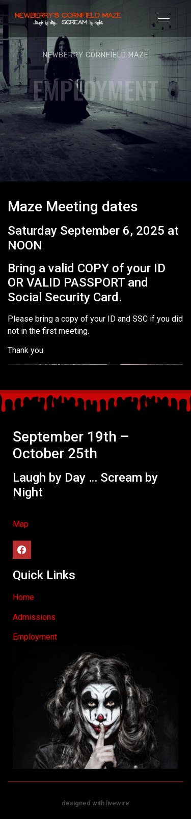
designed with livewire (95, 803)
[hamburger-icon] (164, 18)
